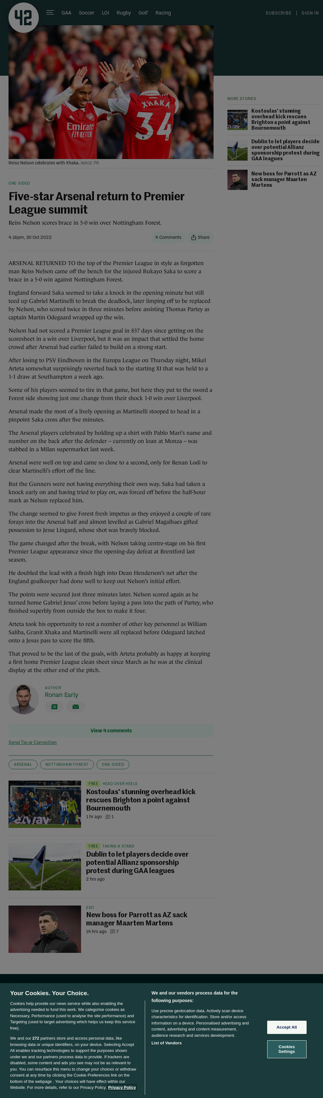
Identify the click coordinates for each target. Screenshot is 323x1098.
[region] (161, 1040)
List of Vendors (166, 1043)
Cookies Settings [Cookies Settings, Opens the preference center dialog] (287, 1049)
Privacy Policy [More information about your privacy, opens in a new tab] (122, 1087)
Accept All (287, 1027)
